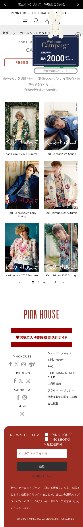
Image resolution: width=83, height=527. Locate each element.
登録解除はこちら (42, 476)
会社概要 (53, 403)
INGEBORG (60, 440)
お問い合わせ (56, 359)
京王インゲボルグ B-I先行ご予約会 (41, 4)
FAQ (51, 366)
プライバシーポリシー (61, 390)
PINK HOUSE (62, 435)
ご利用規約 (54, 383)
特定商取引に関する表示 (62, 396)
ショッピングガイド (59, 353)
